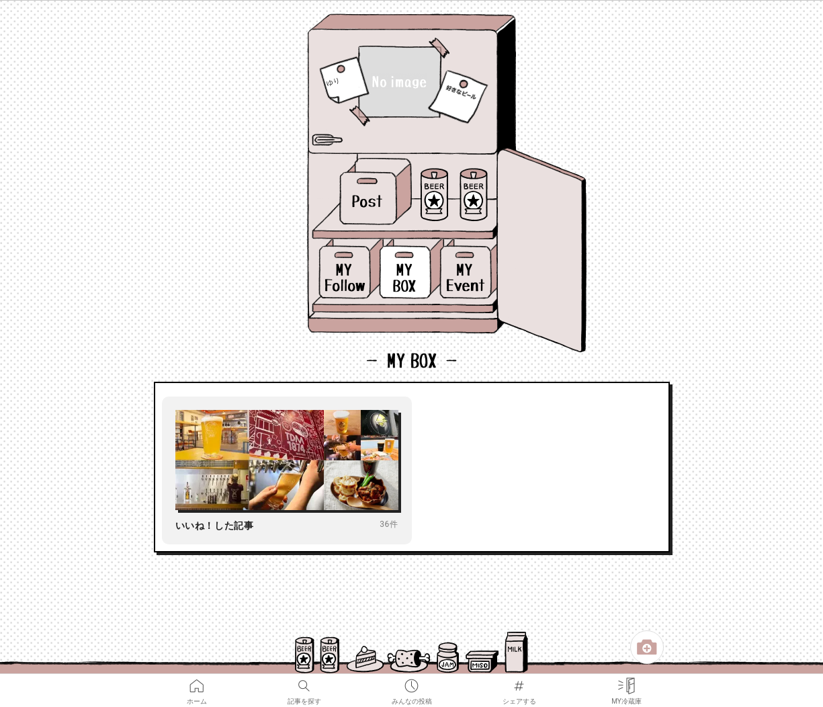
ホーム (197, 683)
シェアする (519, 683)
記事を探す (304, 683)
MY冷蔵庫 (626, 683)
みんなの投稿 (412, 683)
